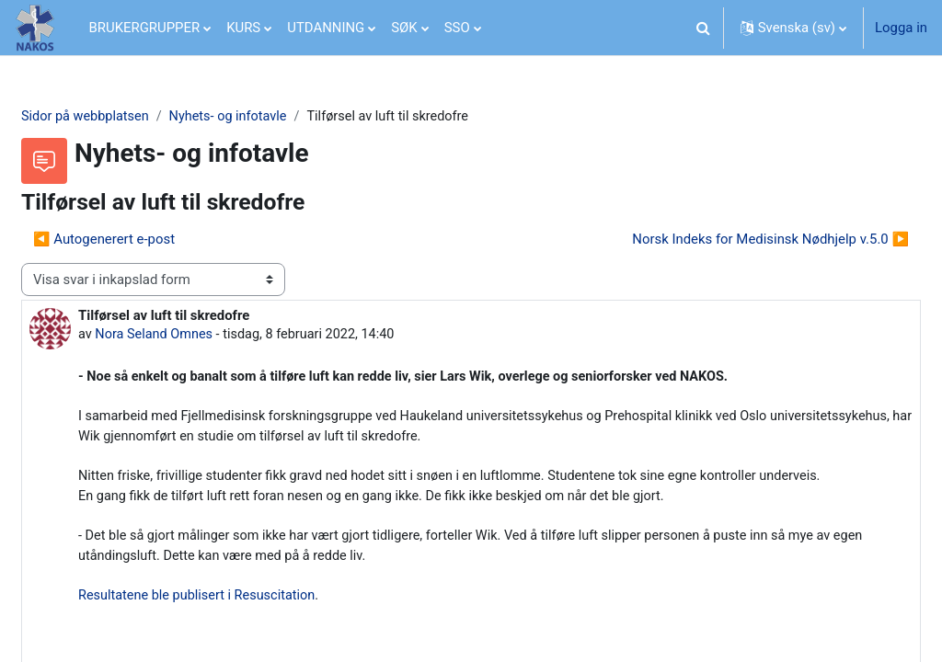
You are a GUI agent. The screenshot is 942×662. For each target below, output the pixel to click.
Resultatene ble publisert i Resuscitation (244, 625)
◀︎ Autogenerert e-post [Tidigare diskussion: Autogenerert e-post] (148, 240)
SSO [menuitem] (457, 27)
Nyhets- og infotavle (278, 116)
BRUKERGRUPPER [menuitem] (145, 27)
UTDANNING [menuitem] (325, 27)
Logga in (901, 27)
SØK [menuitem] (404, 27)
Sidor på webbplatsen (131, 116)
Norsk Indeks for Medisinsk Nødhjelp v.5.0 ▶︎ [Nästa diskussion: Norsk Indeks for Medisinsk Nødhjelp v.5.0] (726, 240)
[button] (703, 27)
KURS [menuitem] (243, 27)
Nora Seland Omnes (200, 335)
